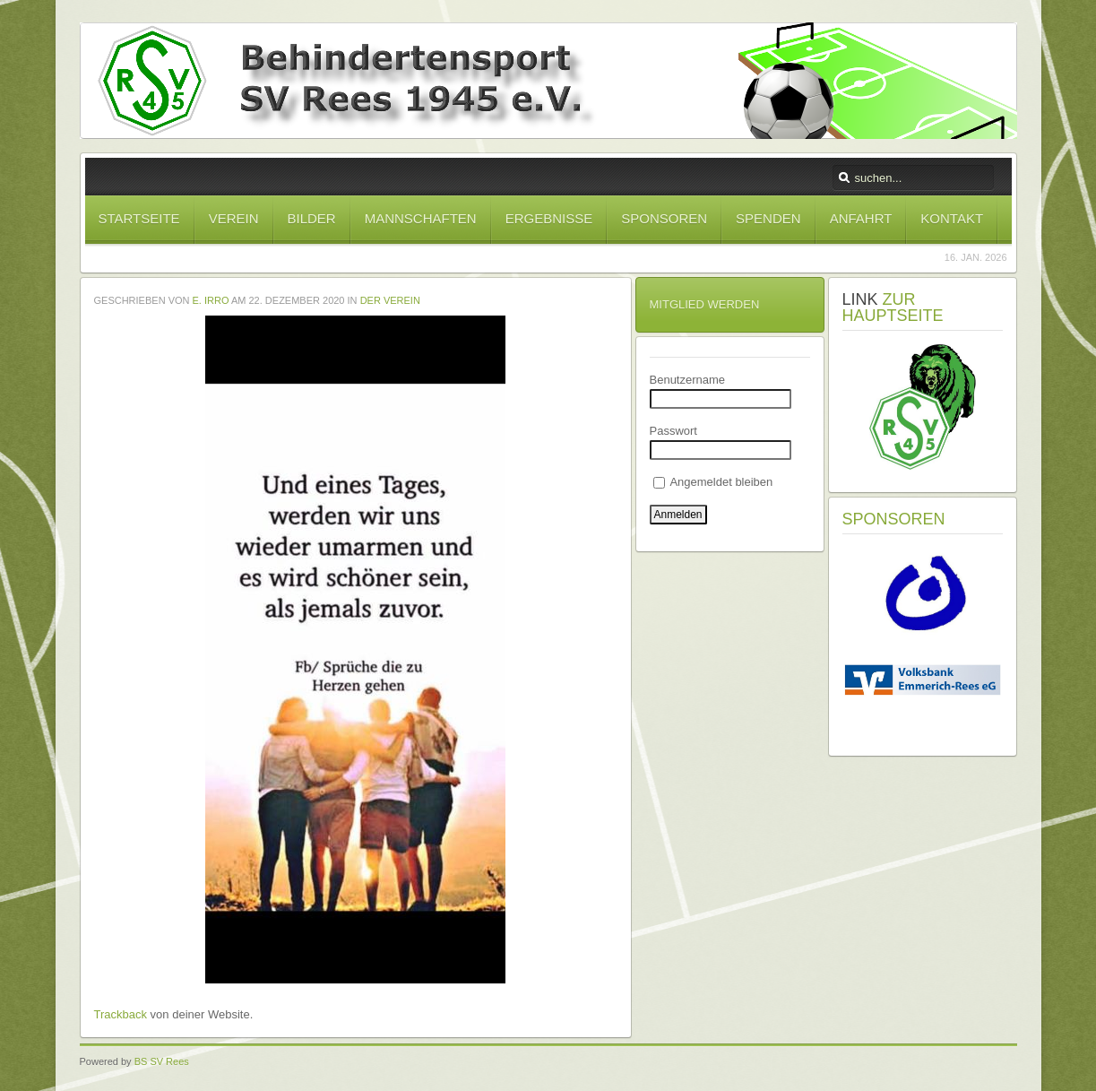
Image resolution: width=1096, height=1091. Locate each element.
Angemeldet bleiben (713, 482)
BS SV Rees (161, 1061)
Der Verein (390, 300)
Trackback (120, 1014)
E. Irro (211, 300)
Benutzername (688, 379)
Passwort (673, 430)
